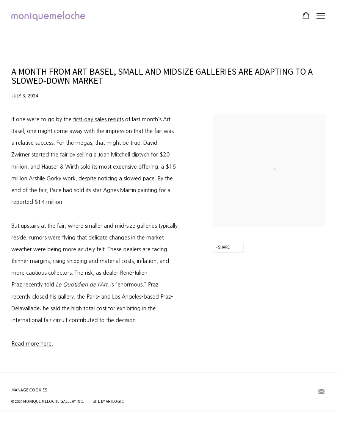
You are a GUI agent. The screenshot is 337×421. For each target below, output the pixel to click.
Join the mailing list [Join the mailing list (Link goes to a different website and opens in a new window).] (321, 392)
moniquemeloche (49, 16)
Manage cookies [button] (29, 390)
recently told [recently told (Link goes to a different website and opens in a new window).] (38, 284)
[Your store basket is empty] (305, 16)
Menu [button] (320, 16)
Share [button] (224, 247)
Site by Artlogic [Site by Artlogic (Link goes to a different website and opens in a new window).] (108, 401)
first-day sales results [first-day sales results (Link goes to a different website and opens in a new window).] (98, 119)
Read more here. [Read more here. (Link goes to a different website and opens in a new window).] (32, 343)
